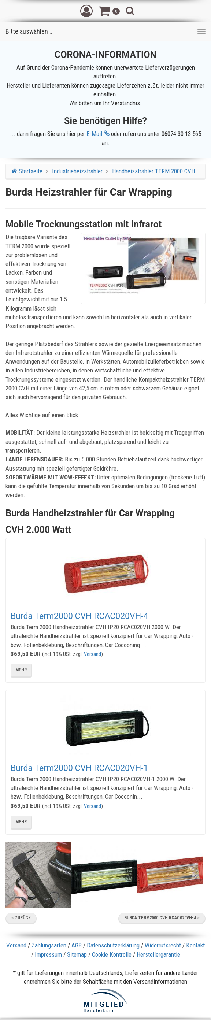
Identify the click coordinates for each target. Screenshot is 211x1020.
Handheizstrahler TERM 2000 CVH (153, 171)
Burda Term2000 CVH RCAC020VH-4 (79, 616)
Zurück (21, 917)
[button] (86, 10)
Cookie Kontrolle (112, 954)
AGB (76, 945)
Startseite (26, 171)
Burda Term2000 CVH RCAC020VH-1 (79, 768)
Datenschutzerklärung (113, 945)
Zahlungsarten (49, 945)
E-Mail (98, 133)
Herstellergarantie (158, 954)
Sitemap (77, 954)
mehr (21, 669)
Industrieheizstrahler (77, 171)
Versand (92, 654)
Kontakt (195, 945)
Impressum (48, 954)
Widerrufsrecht (163, 945)
